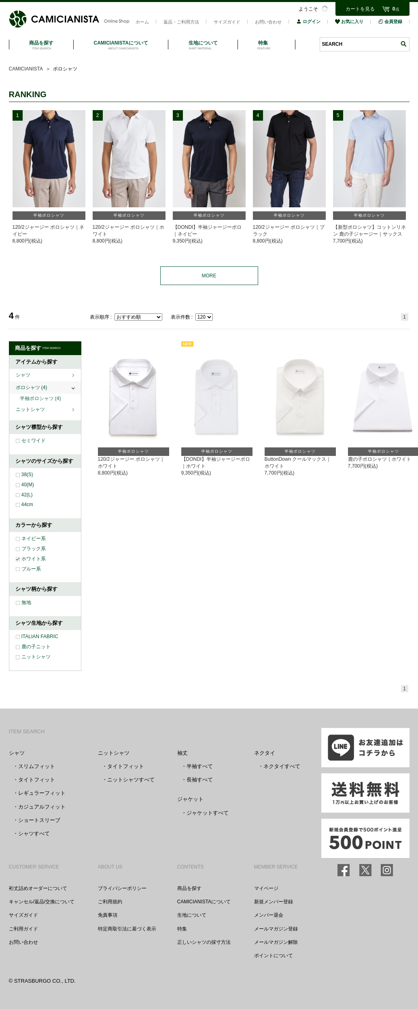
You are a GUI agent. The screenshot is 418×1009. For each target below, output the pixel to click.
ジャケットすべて (208, 813)
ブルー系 (31, 569)
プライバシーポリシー (122, 888)
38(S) (27, 474)
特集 (182, 929)
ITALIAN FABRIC (39, 636)
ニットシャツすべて (131, 780)
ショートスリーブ (39, 820)
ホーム (142, 21)
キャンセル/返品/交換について (42, 902)
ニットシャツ (31, 409)
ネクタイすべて (281, 766)
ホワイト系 (33, 559)
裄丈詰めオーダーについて (38, 888)
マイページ (266, 888)
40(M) (27, 484)
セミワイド (33, 440)
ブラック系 (33, 548)
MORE (209, 276)
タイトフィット (36, 780)
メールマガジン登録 (276, 929)
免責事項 (107, 915)
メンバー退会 (268, 915)
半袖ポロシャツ (40, 398)
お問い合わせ (268, 21)
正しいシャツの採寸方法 (204, 942)
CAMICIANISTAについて (204, 902)
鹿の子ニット (36, 646)
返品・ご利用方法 (181, 21)
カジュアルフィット (42, 807)
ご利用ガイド (23, 929)
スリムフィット (36, 766)
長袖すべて (200, 780)
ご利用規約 (110, 902)
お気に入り (349, 21)
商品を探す (189, 888)
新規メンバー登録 (273, 902)
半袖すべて (200, 766)
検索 (403, 44)
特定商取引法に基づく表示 (127, 929)
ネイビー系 (33, 538)
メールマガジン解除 (276, 942)
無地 (26, 602)
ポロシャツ (31, 387)
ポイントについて (273, 955)
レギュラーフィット (42, 793)
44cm (27, 504)
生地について (191, 915)
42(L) (27, 495)
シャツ (24, 375)
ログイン (308, 21)
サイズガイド (227, 21)
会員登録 (390, 21)
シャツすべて (34, 833)
